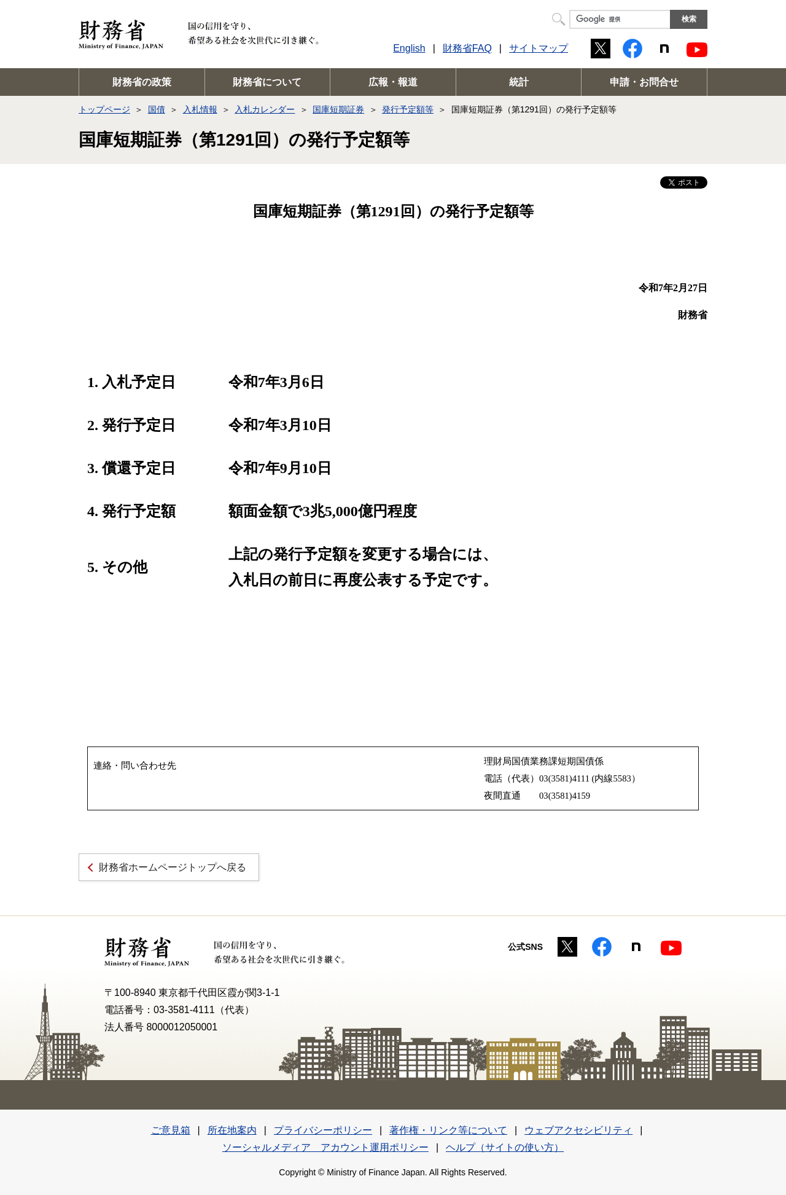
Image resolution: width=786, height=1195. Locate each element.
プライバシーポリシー (323, 1130)
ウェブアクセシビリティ (578, 1130)
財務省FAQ (467, 48)
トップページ (104, 109)
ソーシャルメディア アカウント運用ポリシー (325, 1147)
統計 (519, 82)
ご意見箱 (170, 1130)
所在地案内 (232, 1130)
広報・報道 (393, 82)
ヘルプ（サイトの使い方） (505, 1147)
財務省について (267, 82)
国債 (156, 109)
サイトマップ (538, 48)
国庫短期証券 (338, 109)
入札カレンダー (265, 109)
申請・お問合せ (644, 82)
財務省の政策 (141, 82)
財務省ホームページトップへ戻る (172, 867)
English (409, 48)
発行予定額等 (408, 109)
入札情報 (200, 109)
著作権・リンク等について (448, 1130)
